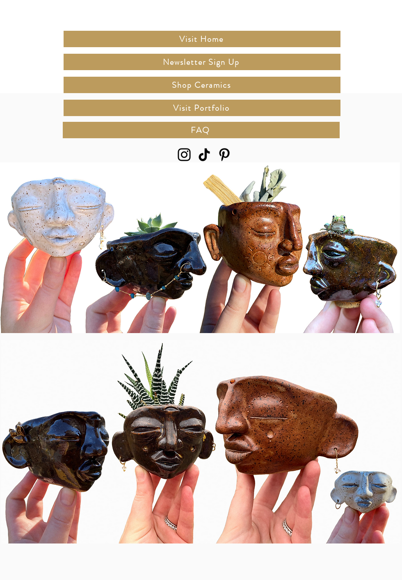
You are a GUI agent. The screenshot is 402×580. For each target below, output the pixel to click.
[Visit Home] (202, 39)
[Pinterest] (224, 154)
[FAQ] (201, 130)
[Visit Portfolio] (202, 108)
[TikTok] (204, 154)
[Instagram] (184, 154)
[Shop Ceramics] (202, 85)
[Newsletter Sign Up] (202, 62)
